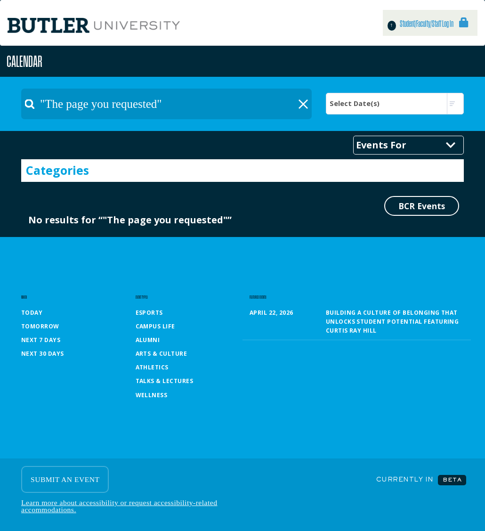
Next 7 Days (40, 340)
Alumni (148, 340)
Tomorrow (40, 326)
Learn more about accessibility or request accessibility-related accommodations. (119, 506)
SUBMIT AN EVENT (65, 479)
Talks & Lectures (165, 381)
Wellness (152, 395)
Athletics (152, 367)
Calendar (24, 61)
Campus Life (155, 326)
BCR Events (421, 206)
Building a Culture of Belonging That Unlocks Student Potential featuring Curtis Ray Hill (392, 322)
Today (31, 313)
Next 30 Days (42, 354)
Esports (149, 313)
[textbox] (166, 104)
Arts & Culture (161, 354)
